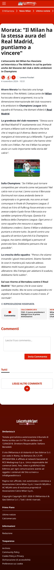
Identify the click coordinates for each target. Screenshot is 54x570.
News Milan (25, 10)
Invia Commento (37, 356)
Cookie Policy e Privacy (13, 556)
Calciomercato (9, 518)
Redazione (7, 533)
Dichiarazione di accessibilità (16, 559)
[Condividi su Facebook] (8, 77)
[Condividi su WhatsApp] (3, 77)
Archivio (6, 548)
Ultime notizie (43, 10)
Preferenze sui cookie (12, 563)
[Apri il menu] (4, 3)
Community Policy (10, 552)
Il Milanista (8, 11)
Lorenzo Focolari (27, 77)
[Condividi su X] (14, 77)
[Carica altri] (27, 388)
